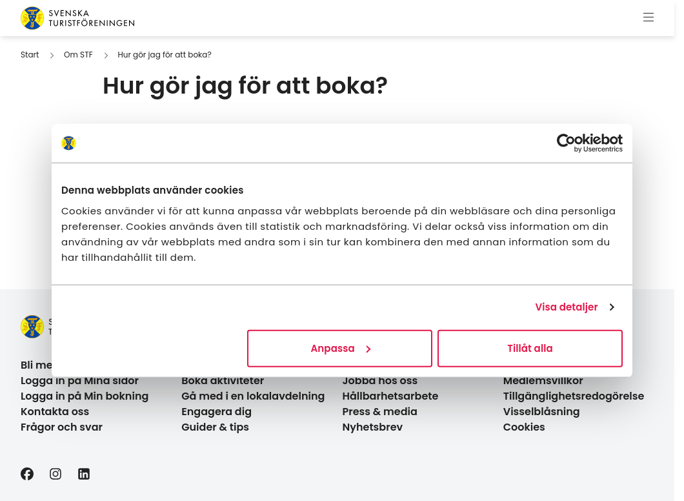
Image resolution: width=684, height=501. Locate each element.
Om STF (78, 54)
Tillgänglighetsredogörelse (574, 396)
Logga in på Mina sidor (80, 380)
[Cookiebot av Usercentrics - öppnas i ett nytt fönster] (566, 143)
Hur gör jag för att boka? (164, 54)
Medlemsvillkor (543, 380)
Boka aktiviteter (222, 380)
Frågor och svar (62, 427)
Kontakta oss (55, 411)
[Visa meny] (648, 18)
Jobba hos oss (380, 380)
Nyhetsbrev (373, 427)
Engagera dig (216, 411)
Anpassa (340, 347)
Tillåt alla (530, 347)
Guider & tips (215, 427)
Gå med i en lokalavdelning (253, 396)
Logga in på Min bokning (84, 396)
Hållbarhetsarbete (391, 396)
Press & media (380, 411)
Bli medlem (50, 365)
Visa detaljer (566, 307)
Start (30, 54)
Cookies (524, 427)
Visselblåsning (541, 411)
